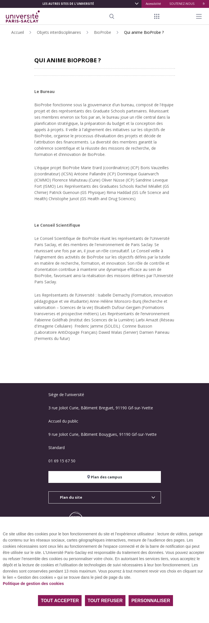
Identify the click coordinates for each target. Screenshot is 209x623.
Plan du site (71, 497)
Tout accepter (60, 600)
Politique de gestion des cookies (33, 583)
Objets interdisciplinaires (59, 32)
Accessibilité (153, 4)
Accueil (17, 32)
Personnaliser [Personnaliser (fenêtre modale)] (150, 600)
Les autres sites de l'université (68, 4)
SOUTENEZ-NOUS (181, 4)
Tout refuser (105, 600)
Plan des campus (104, 477)
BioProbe (102, 32)
